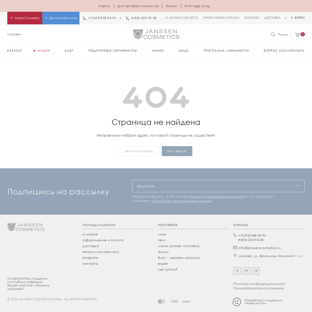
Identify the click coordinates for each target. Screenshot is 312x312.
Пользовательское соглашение (258, 288)
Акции (171, 6)
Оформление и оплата (103, 240)
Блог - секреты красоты (179, 257)
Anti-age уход (197, 6)
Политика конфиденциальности (259, 284)
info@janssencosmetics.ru (259, 248)
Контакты (90, 263)
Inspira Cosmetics (27, 18)
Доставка (91, 246)
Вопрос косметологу (101, 251)
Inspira (104, 6)
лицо (162, 234)
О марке (90, 234)
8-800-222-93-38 (144, 18)
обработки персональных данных (182, 201)
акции (163, 251)
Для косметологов (63, 18)
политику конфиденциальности (217, 196)
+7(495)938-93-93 (102, 18)
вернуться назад (139, 151)
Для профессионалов (138, 6)
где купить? (168, 269)
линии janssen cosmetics (179, 246)
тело (162, 240)
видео (163, 263)
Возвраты (90, 257)
